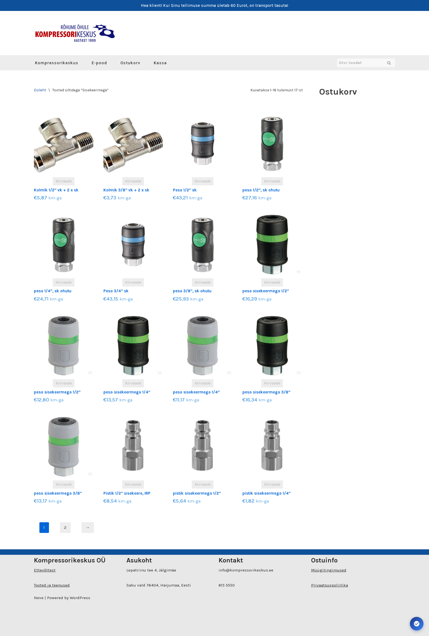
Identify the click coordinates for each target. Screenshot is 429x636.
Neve (39, 597)
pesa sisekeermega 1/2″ (265, 290)
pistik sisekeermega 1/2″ (197, 493)
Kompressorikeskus (56, 62)
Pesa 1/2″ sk (185, 190)
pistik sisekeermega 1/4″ (266, 493)
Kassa (160, 62)
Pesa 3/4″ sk (116, 290)
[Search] (360, 63)
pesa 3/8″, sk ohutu (192, 290)
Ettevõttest (45, 570)
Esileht (40, 90)
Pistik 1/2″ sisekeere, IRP (126, 493)
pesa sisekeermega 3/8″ (266, 392)
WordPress (80, 597)
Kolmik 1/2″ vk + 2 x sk (56, 190)
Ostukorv (130, 62)
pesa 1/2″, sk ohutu (261, 190)
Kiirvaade (64, 181)
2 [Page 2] (65, 527)
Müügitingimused (328, 570)
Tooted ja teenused (52, 585)
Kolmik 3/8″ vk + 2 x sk (126, 190)
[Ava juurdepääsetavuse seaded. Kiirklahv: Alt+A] (417, 624)
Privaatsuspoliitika (329, 585)
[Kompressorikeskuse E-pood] (75, 33)
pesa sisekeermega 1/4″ (126, 392)
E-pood (99, 62)
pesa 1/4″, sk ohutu (52, 290)
